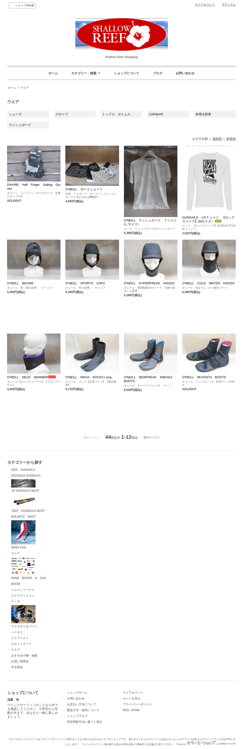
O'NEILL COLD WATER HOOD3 (208, 283)
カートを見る (131, 698)
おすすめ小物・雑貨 (24, 655)
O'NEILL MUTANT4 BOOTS (204, 377)
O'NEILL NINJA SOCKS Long (88, 377)
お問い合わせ (185, 73)
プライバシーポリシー (137, 704)
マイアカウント (205, 4)
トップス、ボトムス (116, 114)
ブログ (157, 73)
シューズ (15, 114)
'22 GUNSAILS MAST (25, 485)
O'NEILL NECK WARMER (31, 377)
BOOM (15, 584)
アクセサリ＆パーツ (24, 616)
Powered (206, 744)
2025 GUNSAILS (23, 469)
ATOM (135, 710)
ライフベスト (20, 638)
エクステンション (23, 595)
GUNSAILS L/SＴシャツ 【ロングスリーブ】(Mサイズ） (208, 219)
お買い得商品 (20, 661)
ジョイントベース (23, 589)
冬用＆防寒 (203, 114)
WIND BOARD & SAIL (28, 568)
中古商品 (17, 667)
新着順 (231, 139)
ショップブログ (77, 716)
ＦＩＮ (15, 601)
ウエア (25, 87)
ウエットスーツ (21, 644)
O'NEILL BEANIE (20, 283)
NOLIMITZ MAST (23, 516)
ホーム (53, 73)
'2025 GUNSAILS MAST (28, 503)
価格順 (217, 139)
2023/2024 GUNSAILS (26, 475)
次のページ (151, 437)
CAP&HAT (156, 114)
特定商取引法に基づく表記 (84, 722)
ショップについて (126, 73)
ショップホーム (77, 692)
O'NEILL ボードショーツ (83, 189)
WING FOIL (23, 534)
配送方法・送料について (83, 710)
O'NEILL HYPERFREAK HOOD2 (149, 283)
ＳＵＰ (15, 553)
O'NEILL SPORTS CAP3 (84, 283)
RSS (126, 710)
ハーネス (17, 632)
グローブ (61, 114)
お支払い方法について (81, 704)
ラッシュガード (20, 125)
